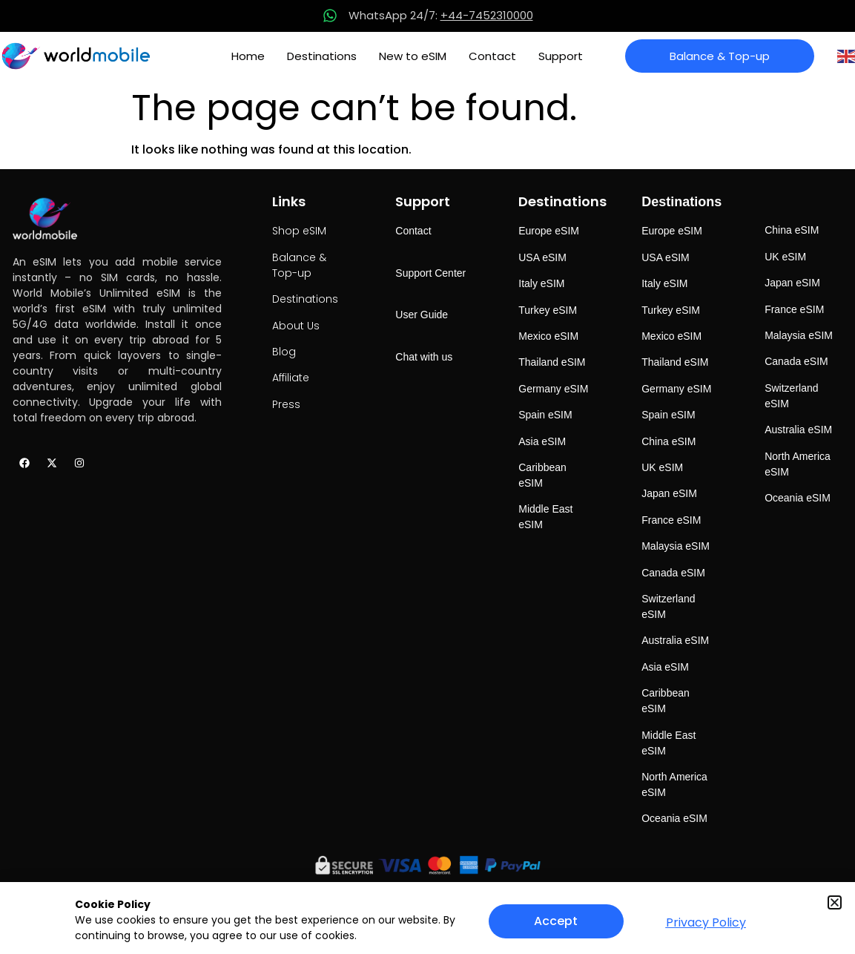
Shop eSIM (299, 230)
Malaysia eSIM (675, 546)
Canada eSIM (673, 573)
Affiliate (290, 377)
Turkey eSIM (547, 310)
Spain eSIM (545, 415)
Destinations (322, 56)
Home (248, 56)
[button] (834, 902)
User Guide (421, 314)
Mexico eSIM (548, 336)
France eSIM (671, 520)
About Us (296, 325)
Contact (492, 56)
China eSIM (668, 441)
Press (286, 404)
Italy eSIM (541, 283)
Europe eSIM (548, 231)
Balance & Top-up (299, 265)
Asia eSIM (542, 441)
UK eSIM (662, 467)
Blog (284, 351)
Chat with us (423, 357)
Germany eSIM (553, 389)
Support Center (430, 273)
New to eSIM (412, 56)
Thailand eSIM (551, 362)
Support (560, 56)
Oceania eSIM (674, 818)
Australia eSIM (675, 640)
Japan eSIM (669, 493)
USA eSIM (542, 257)
